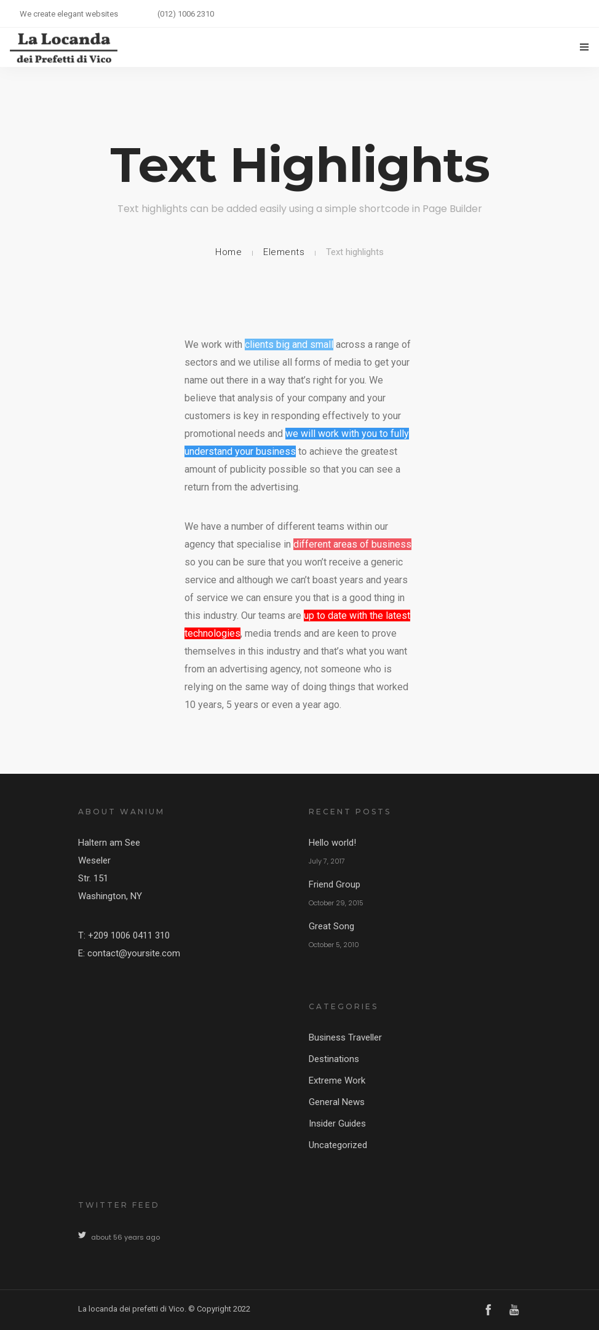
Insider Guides (337, 1123)
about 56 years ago (125, 1237)
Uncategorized (338, 1145)
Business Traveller (345, 1037)
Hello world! (332, 842)
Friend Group (334, 884)
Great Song (331, 926)
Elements (283, 252)
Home (228, 252)
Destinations (334, 1058)
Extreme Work (337, 1080)
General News (337, 1102)
